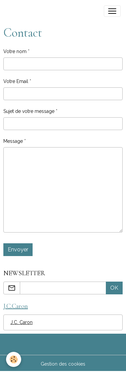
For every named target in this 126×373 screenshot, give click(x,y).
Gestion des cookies (63, 364)
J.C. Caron (21, 322)
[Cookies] (13, 359)
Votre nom (15, 51)
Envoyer (18, 249)
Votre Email (15, 81)
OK (114, 288)
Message (13, 141)
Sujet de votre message (28, 111)
